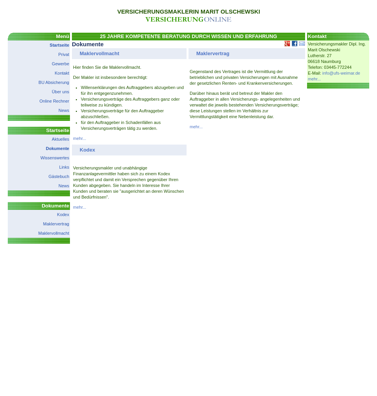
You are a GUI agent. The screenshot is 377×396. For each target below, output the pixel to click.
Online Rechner (54, 101)
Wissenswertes (54, 157)
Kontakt (62, 73)
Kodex (63, 214)
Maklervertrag (56, 224)
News (63, 110)
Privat (63, 54)
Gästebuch (59, 176)
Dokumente (57, 148)
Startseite (59, 45)
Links (64, 167)
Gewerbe (60, 63)
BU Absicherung (53, 82)
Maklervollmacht (53, 233)
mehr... (79, 138)
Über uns (60, 91)
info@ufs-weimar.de (341, 73)
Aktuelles (60, 139)
